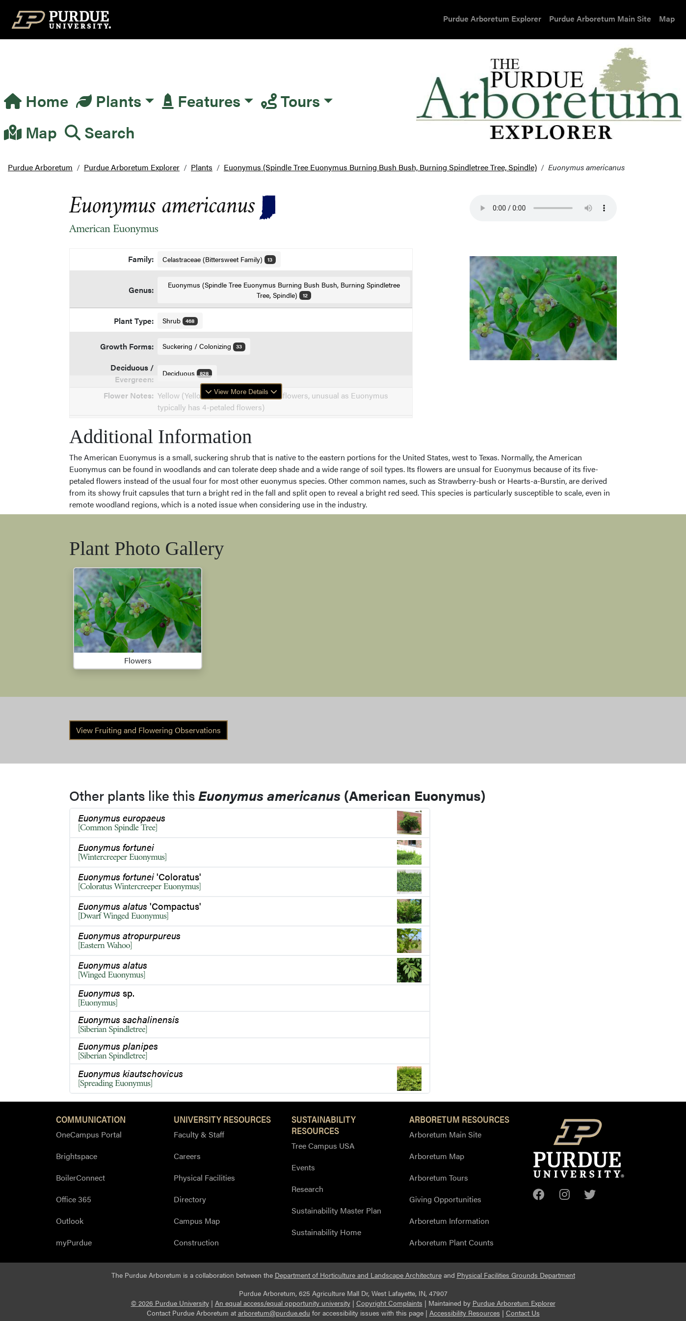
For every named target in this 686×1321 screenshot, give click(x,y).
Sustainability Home (326, 1232)
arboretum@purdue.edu (274, 1313)
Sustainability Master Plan (336, 1210)
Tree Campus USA (323, 1145)
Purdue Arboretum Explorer (492, 18)
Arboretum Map (436, 1156)
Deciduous (187, 373)
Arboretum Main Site (445, 1134)
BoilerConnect (80, 1177)
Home (36, 100)
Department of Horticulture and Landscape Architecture (358, 1275)
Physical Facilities (204, 1177)
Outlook (69, 1220)
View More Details (241, 391)
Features (201, 100)
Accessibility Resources (464, 1313)
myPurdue (74, 1242)
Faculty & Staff (199, 1134)
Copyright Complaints (389, 1303)
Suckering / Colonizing (204, 346)
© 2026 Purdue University (170, 1303)
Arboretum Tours (438, 1177)
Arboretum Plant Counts (451, 1242)
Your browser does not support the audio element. (543, 208)
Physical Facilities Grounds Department (516, 1275)
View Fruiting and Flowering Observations (148, 730)
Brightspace (76, 1156)
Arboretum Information (449, 1220)
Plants (108, 100)
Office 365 (73, 1199)
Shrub (180, 320)
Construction (196, 1242)
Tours (290, 100)
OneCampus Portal (89, 1134)
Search (100, 132)
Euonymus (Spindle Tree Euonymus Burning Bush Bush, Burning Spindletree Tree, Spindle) (284, 290)
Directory (190, 1199)
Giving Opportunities (445, 1199)
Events (303, 1167)
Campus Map (197, 1220)
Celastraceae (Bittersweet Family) (219, 259)
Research (307, 1188)
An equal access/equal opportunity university (282, 1303)
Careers (187, 1156)
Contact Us (523, 1313)
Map (667, 18)
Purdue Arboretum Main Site (600, 18)
